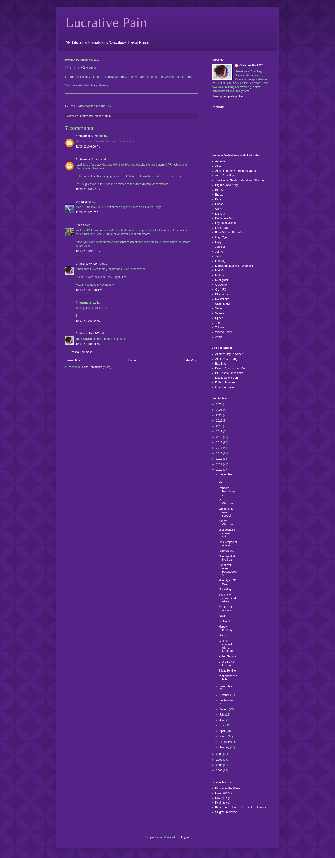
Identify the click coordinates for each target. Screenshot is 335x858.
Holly (218, 242)
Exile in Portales (225, 382)
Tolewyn (220, 327)
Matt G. (219, 270)
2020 (219, 415)
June (222, 720)
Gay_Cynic (222, 237)
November (225, 686)
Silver (218, 308)
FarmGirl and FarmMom (230, 232)
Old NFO (81, 201)
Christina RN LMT (87, 263)
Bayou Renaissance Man (230, 368)
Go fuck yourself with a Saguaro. (226, 645)
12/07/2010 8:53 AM (88, 344)
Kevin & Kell (222, 802)
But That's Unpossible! (229, 373)
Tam (218, 322)
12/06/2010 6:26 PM (88, 146)
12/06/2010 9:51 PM (88, 251)
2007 (219, 765)
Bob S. (219, 190)
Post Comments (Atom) (96, 367)
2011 (219, 464)
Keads (80, 225)
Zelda (218, 337)
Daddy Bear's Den (226, 377)
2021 (219, 410)
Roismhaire (222, 299)
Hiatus (223, 635)
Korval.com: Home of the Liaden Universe (241, 807)
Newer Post (73, 360)
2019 (219, 420)
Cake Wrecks (223, 793)
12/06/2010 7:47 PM (88, 212)
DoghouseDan (224, 218)
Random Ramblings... (228, 491)
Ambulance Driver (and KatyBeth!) (236, 170)
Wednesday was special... (226, 512)
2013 (219, 453)
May (222, 725)
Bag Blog (221, 363)
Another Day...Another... (230, 354)
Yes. (221, 482)
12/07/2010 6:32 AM (88, 321)
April (222, 731)
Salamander (222, 303)
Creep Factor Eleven (227, 663)
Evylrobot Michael (226, 223)
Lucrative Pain (106, 22)
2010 (219, 469)
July (222, 714)
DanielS (220, 213)
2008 (219, 759)
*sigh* (222, 615)
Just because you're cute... (227, 533)
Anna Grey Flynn (225, 175)
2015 (219, 442)
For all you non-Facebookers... (228, 570)
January (224, 747)
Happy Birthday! (226, 628)
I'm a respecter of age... (228, 543)
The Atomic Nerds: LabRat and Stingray (239, 180)
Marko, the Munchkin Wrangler (234, 265)
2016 (219, 437)
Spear (219, 318)
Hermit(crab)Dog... (227, 582)
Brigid (218, 199)
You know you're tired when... (227, 598)
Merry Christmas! (227, 502)
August (224, 709)
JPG (218, 256)
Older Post (190, 360)
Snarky (219, 313)
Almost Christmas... (228, 523)
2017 (219, 431)
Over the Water (224, 387)
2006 (219, 770)
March (223, 736)
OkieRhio (221, 284)
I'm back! (224, 621)
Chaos (219, 204)
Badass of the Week (227, 788)
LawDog (220, 261)
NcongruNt (221, 280)
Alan (218, 166)
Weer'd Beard (223, 332)
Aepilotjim (221, 161)
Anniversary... (227, 550)
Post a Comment (81, 352)
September (226, 700)
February (225, 741)
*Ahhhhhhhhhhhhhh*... (228, 677)
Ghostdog (225, 589)
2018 (219, 426)
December (225, 474)
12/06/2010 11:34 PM (89, 290)
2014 (219, 447)
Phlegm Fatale (224, 294)
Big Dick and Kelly (226, 185)
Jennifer (220, 246)
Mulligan (220, 275)
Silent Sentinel (228, 670)
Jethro (219, 251)
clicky (93, 85)
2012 (219, 458)
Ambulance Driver (88, 136)
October (224, 695)
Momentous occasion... (227, 608)
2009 (219, 754)
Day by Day (222, 798)
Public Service (227, 656)
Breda (219, 194)
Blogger (184, 837)
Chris (218, 208)
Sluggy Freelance (226, 812)
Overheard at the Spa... (227, 558)
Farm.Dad (221, 228)
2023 (219, 404)
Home (132, 360)
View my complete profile (227, 96)
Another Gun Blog (226, 359)
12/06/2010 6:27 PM (88, 189)
